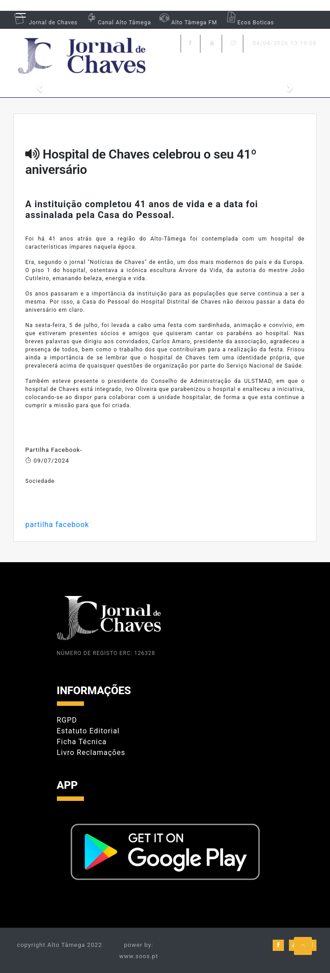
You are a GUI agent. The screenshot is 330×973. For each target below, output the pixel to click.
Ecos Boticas (249, 22)
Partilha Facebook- (53, 449)
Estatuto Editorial (88, 731)
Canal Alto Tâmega (117, 22)
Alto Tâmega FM (187, 22)
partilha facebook (57, 524)
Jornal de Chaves (46, 22)
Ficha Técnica (82, 741)
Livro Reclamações (91, 752)
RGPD (67, 720)
